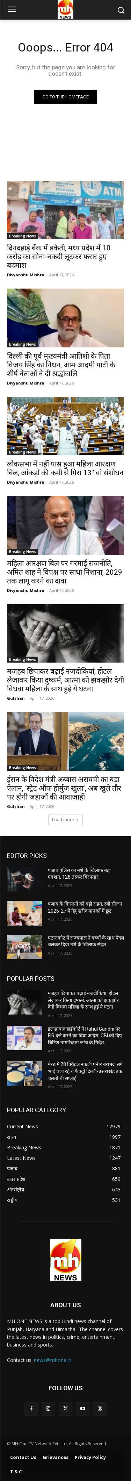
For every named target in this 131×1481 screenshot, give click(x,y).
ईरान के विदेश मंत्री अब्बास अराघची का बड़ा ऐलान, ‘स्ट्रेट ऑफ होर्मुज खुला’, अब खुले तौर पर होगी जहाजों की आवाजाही (64, 788)
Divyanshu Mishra (25, 274)
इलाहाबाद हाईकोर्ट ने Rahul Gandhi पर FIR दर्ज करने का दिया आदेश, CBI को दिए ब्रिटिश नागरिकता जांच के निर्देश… (85, 1035)
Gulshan (16, 698)
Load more (65, 820)
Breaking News (22, 236)
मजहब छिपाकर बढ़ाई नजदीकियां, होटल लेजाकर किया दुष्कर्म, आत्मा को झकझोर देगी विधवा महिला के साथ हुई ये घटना (65, 680)
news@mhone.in (52, 1360)
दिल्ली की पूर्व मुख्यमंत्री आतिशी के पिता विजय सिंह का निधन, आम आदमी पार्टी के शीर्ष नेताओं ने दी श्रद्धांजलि (61, 365)
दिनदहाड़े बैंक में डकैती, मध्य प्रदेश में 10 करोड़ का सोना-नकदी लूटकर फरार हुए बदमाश (59, 257)
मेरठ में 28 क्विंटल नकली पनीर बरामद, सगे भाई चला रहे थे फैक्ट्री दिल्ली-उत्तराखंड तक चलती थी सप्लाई (85, 1071)
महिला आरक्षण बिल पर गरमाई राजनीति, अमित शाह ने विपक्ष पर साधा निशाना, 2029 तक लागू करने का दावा (64, 572)
